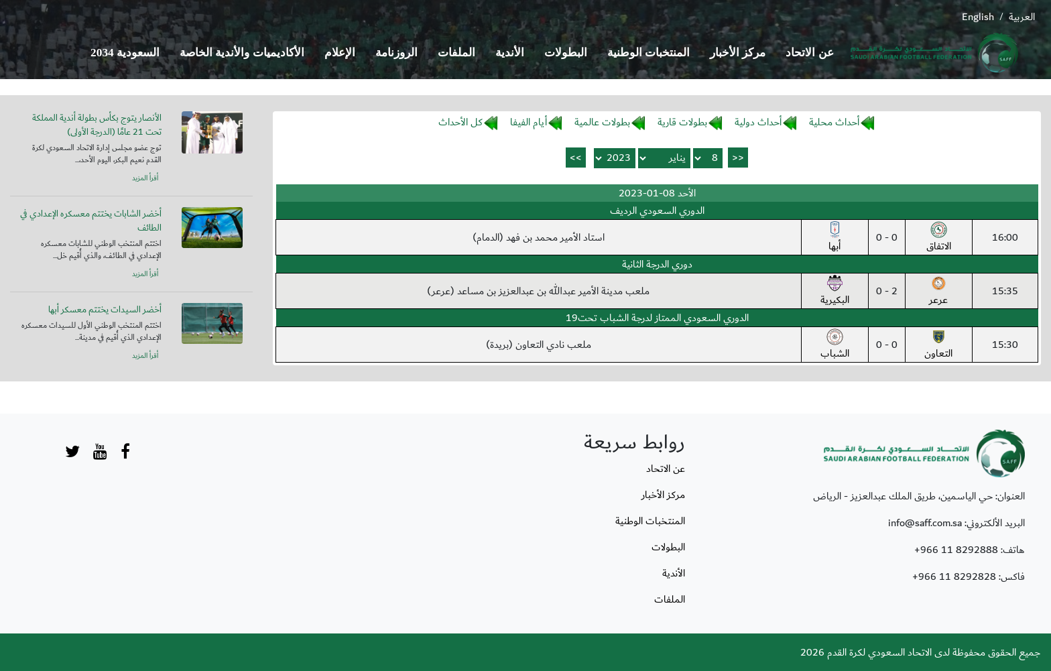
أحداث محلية (834, 122)
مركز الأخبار (737, 52)
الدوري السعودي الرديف (657, 210)
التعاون (938, 345)
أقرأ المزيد (145, 178)
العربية (1022, 16)
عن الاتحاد (809, 52)
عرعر (938, 291)
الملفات (456, 52)
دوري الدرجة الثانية (657, 264)
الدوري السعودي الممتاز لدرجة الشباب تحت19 (657, 317)
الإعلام (339, 52)
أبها (834, 238)
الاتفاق (938, 238)
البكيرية (834, 291)
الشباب (834, 345)
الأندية (509, 52)
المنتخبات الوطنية (648, 52)
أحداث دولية (758, 122)
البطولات (565, 52)
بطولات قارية (682, 122)
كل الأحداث (460, 122)
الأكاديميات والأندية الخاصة (242, 52)
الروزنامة (396, 52)
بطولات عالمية (602, 122)
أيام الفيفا (528, 122)
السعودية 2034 (125, 52)
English (978, 16)
